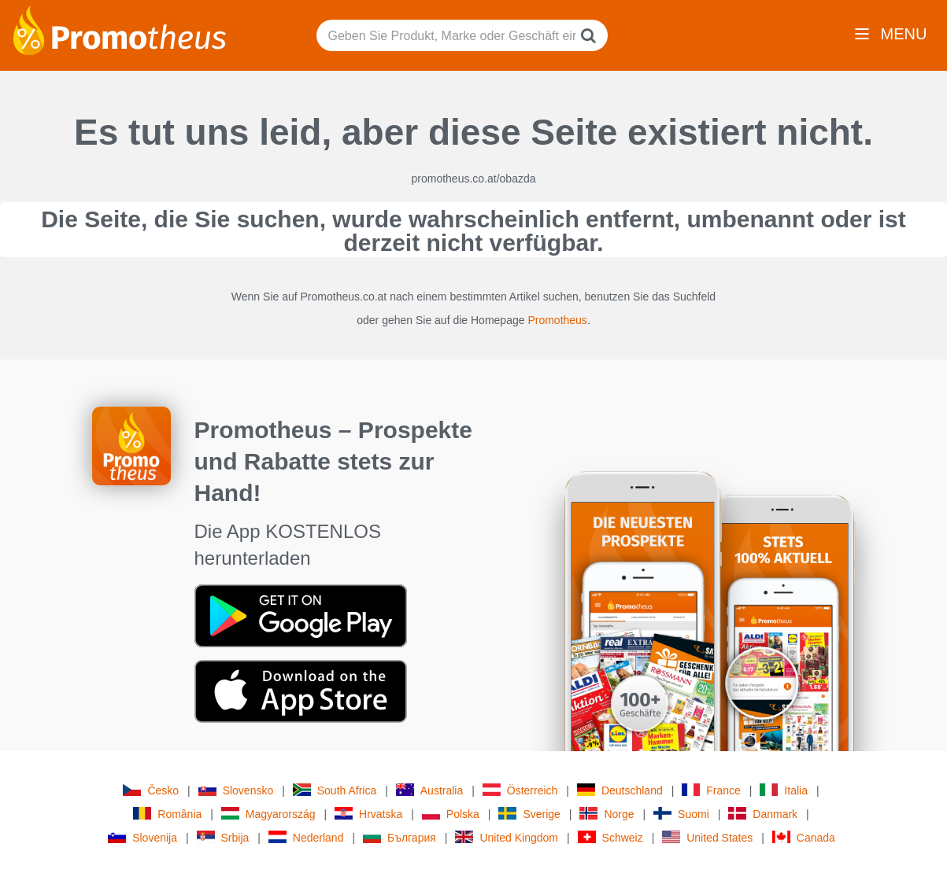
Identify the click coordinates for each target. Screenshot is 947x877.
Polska (450, 813)
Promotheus (556, 320)
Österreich (520, 790)
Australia (429, 790)
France (711, 790)
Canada (803, 837)
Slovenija (142, 837)
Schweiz (610, 837)
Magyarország (268, 813)
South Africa (335, 790)
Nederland (306, 837)
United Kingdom (506, 837)
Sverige (529, 813)
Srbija (223, 837)
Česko (151, 790)
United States (707, 837)
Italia (784, 790)
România (167, 813)
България (399, 837)
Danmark (762, 813)
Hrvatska (368, 813)
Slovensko (236, 790)
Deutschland (620, 790)
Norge (606, 813)
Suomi (681, 813)
